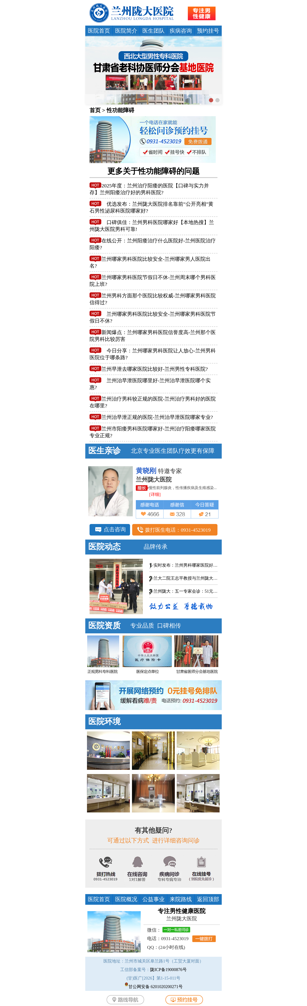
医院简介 (126, 31)
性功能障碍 (120, 110)
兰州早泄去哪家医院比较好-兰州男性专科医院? (154, 369)
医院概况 (126, 899)
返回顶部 (208, 899)
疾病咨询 (181, 31)
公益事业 (153, 899)
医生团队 (153, 31)
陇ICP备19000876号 (168, 969)
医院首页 (99, 31)
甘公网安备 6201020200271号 (155, 986)
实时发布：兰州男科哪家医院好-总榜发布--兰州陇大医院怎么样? (214, 565)
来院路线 (181, 899)
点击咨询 (115, 529)
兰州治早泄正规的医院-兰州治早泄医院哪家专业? (157, 417)
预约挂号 (208, 31)
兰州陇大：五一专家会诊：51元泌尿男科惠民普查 (200, 591)
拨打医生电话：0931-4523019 (178, 530)
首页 (95, 110)
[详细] (157, 494)
